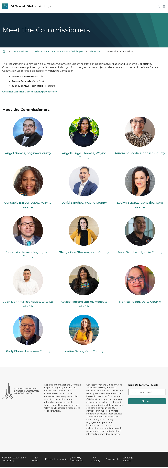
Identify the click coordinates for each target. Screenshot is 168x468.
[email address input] (147, 393)
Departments (112, 460)
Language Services (128, 460)
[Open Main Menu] (164, 6)
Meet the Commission (120, 51)
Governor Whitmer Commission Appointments (30, 91)
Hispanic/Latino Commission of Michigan (59, 51)
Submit (147, 402)
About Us (95, 51)
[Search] (158, 6)
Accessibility (62, 460)
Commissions (20, 51)
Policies (49, 460)
